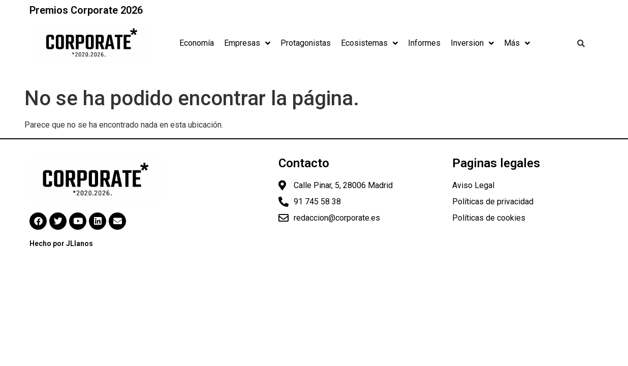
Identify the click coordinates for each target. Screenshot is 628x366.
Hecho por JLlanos (61, 243)
